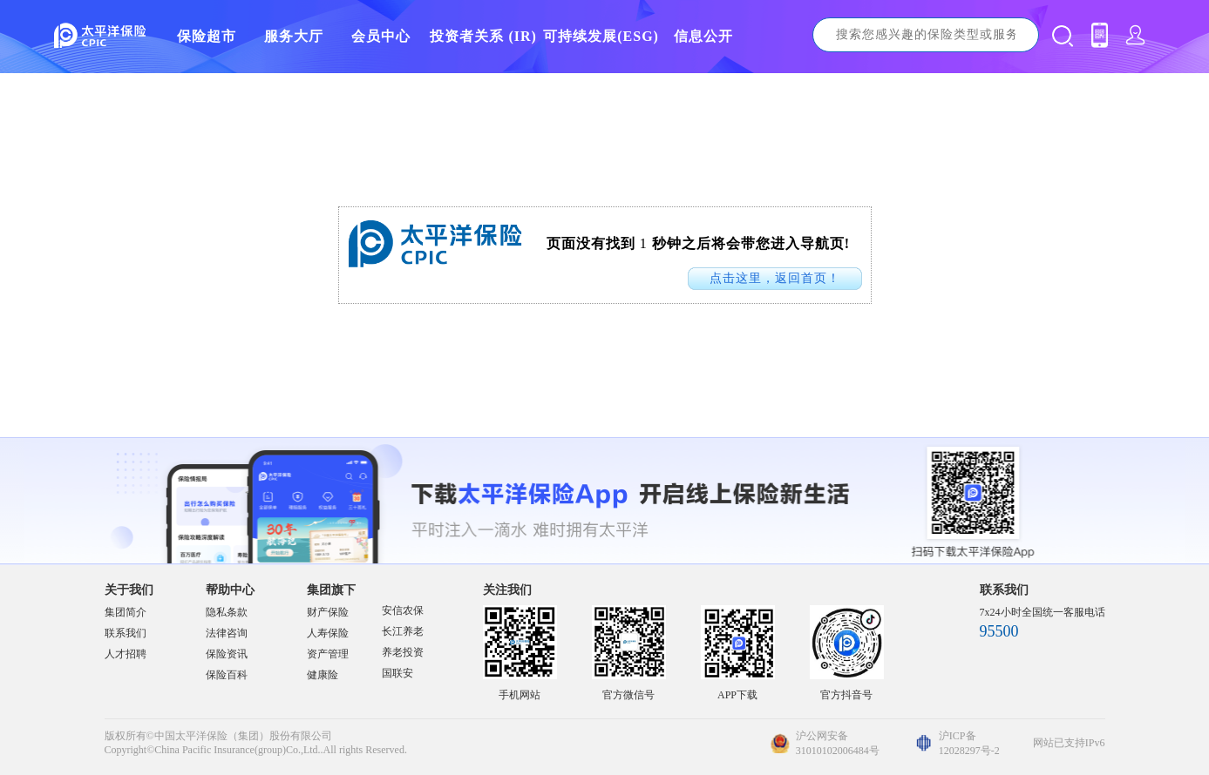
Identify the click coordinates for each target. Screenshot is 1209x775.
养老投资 (403, 652)
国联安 (397, 673)
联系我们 (125, 633)
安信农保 (403, 610)
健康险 (322, 675)
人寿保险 (328, 633)
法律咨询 (227, 633)
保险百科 (227, 675)
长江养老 (403, 631)
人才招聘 (125, 654)
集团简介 (125, 612)
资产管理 (328, 654)
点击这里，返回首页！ (775, 278)
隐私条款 (227, 612)
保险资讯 (227, 654)
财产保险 (328, 612)
